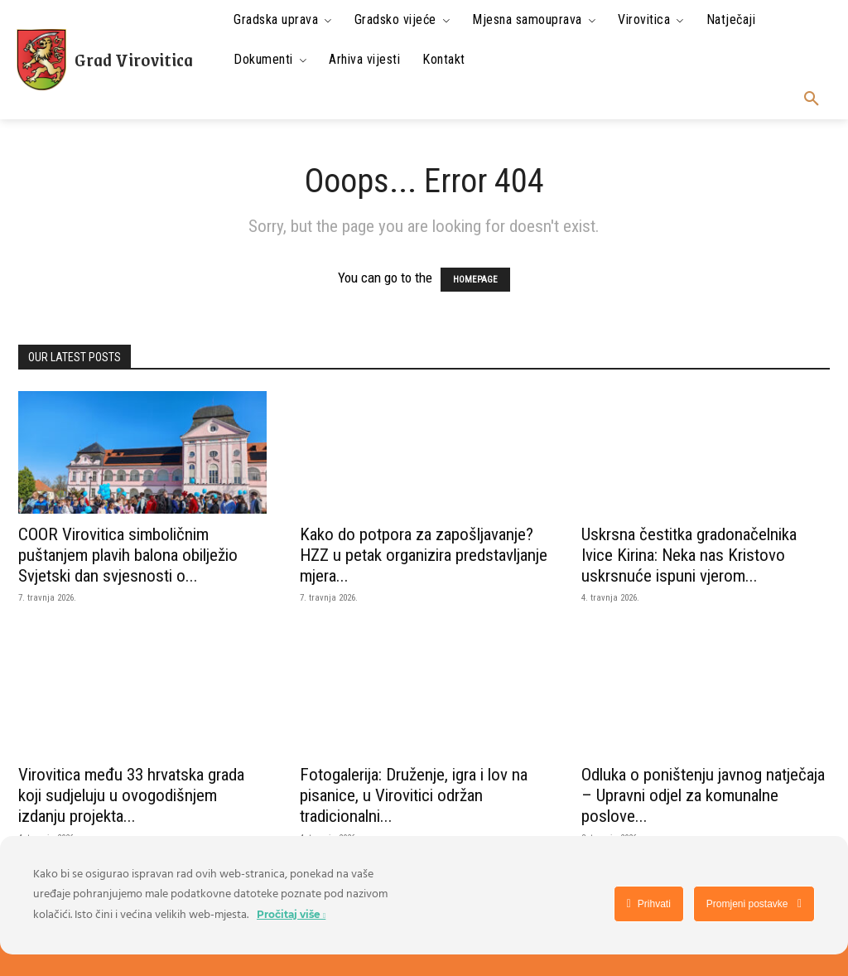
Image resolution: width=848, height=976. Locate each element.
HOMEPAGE (475, 279)
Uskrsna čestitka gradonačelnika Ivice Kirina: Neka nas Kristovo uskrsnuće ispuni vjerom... (689, 555)
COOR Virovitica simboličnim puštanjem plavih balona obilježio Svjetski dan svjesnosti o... (128, 555)
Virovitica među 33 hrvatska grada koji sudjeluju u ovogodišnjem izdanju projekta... (131, 795)
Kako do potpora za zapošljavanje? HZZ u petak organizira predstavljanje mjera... (423, 555)
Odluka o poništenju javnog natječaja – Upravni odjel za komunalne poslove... (703, 795)
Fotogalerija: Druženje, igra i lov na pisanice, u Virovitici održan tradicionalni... (414, 795)
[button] (811, 99)
